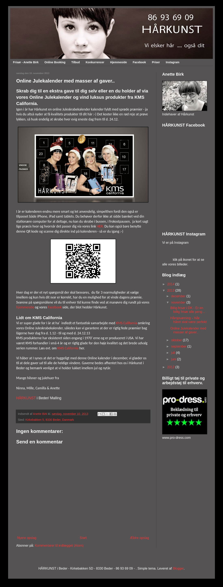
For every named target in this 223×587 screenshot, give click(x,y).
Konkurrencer (95, 62)
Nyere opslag (26, 538)
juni (174, 359)
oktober (177, 340)
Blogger (178, 568)
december (179, 296)
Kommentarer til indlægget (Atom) (59, 545)
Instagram (172, 62)
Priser (156, 62)
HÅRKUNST (26, 398)
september (179, 346)
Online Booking (54, 62)
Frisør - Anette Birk (26, 62)
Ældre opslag (139, 538)
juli (173, 352)
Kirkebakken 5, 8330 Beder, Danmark (50, 419)
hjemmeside (25, 307)
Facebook (139, 62)
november (179, 302)
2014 (171, 284)
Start (83, 538)
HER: (100, 226)
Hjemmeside (118, 62)
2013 (171, 290)
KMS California (126, 323)
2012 (171, 367)
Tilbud (75, 62)
